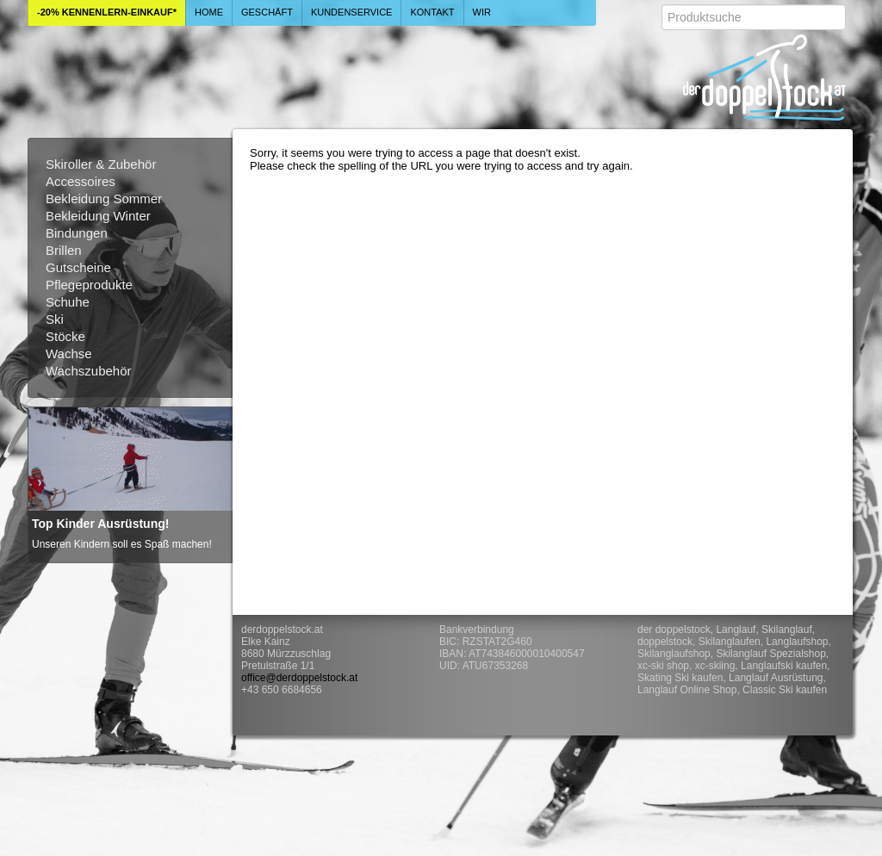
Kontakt (432, 12)
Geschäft (267, 12)
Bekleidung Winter (98, 215)
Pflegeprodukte (89, 284)
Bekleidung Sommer (104, 198)
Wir (482, 12)
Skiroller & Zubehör (101, 164)
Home (209, 12)
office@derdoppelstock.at (299, 678)
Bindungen (77, 233)
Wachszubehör (89, 370)
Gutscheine (78, 267)
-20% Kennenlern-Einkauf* (107, 12)
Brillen (64, 250)
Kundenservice (352, 12)
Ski (55, 319)
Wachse (69, 353)
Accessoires (80, 181)
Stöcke (65, 336)
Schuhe (68, 302)
